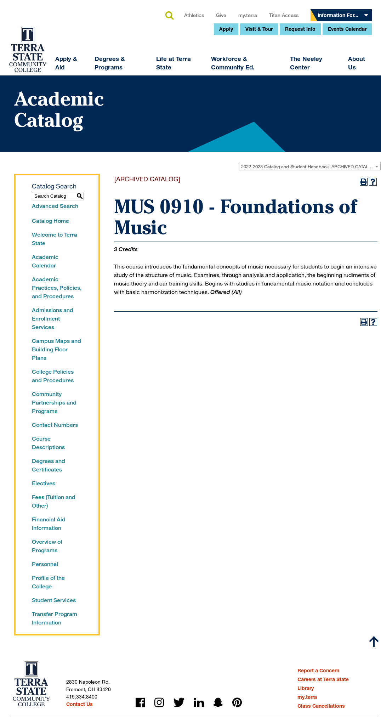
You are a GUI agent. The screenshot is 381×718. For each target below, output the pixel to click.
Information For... (290, 69)
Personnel (45, 564)
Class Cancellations (321, 706)
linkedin (199, 702)
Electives (43, 483)
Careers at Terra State (323, 679)
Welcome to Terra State (54, 239)
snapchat (218, 702)
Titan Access (236, 69)
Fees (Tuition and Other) (53, 501)
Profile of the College (48, 582)
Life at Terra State (125, 117)
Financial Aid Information (49, 523)
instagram (159, 702)
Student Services (54, 600)
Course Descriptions (48, 443)
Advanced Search (55, 206)
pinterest (237, 702)
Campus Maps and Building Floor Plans (56, 349)
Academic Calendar (45, 261)
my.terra (199, 69)
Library (305, 688)
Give (173, 69)
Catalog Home (50, 220)
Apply (178, 83)
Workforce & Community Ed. (185, 117)
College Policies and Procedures (53, 376)
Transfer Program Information (54, 618)
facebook (140, 702)
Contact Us (79, 704)
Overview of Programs (47, 546)
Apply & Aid (18, 117)
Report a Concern (318, 670)
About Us (308, 117)
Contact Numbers (55, 425)
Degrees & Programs (62, 117)
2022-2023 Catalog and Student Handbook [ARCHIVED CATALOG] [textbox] (308, 166)
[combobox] (310, 166)
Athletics (146, 69)
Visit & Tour (211, 83)
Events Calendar (299, 83)
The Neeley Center (258, 117)
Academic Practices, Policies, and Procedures (56, 288)
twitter (178, 702)
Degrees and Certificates (48, 465)
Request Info (252, 83)
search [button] (121, 69)
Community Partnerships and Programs (54, 402)
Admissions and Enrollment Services (52, 318)
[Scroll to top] (374, 641)
